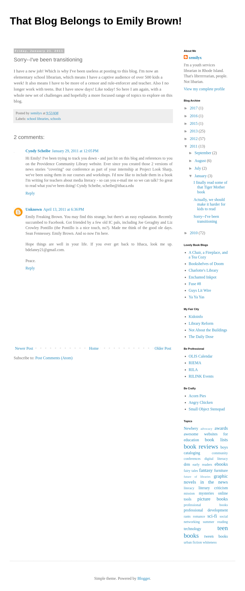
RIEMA (195, 363)
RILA (193, 370)
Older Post (163, 348)
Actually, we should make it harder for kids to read (209, 204)
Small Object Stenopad (207, 409)
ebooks (221, 464)
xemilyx (195, 58)
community (220, 453)
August (201, 161)
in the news (214, 482)
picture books (212, 498)
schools (55, 119)
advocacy (206, 428)
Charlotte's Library (203, 270)
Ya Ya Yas (196, 297)
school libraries (38, 119)
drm (187, 464)
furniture (221, 470)
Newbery (191, 428)
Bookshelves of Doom (206, 264)
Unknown (33, 209)
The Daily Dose (201, 337)
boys (224, 447)
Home (94, 348)
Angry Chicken (201, 402)
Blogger (143, 578)
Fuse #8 (195, 284)
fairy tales (191, 471)
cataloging (192, 453)
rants (187, 516)
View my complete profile (204, 89)
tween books (216, 536)
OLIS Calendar (200, 356)
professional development (206, 510)
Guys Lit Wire (200, 290)
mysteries (206, 493)
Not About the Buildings (208, 330)
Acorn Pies (197, 396)
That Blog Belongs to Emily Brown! (96, 21)
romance (199, 516)
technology (192, 529)
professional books (206, 505)
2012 (194, 139)
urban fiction (193, 542)
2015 (194, 123)
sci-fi (212, 516)
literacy (189, 488)
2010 (194, 233)
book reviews (201, 446)
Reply (30, 193)
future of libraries (197, 476)
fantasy (206, 470)
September (203, 153)
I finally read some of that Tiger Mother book (210, 187)
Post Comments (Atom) (54, 358)
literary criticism (213, 488)
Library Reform (201, 323)
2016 (194, 116)
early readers (202, 464)
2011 (194, 146)
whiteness (210, 542)
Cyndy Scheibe (37, 151)
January (201, 176)
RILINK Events (201, 376)
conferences (192, 459)
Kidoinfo (196, 316)
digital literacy (216, 459)
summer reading (215, 522)
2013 (194, 131)
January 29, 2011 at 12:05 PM (75, 151)
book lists (216, 439)
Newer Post (24, 348)
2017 (194, 108)
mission (189, 493)
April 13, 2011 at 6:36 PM (63, 209)
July (198, 168)
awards (221, 428)
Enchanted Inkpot (202, 277)
